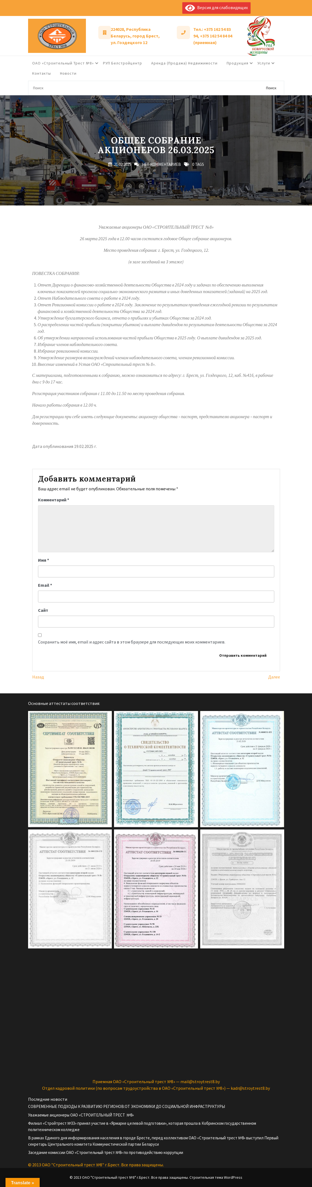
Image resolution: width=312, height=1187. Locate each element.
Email (45, 585)
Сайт (43, 610)
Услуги (263, 63)
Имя (43, 560)
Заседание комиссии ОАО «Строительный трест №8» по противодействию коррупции (105, 1152)
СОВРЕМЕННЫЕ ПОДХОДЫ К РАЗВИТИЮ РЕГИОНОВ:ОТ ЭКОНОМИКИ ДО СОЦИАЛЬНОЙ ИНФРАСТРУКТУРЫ (126, 1106)
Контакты (41, 73)
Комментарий (53, 499)
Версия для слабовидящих (216, 7)
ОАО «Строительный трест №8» (63, 63)
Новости (68, 73)
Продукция (237, 63)
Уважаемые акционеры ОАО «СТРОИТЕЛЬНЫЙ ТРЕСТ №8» (81, 1115)
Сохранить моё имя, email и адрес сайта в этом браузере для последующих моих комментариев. (131, 642)
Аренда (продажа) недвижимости (184, 63)
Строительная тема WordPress (215, 1177)
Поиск (271, 87)
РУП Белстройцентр (122, 63)
